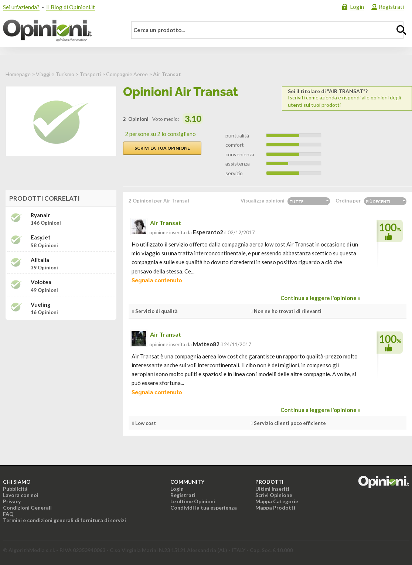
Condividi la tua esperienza (203, 507)
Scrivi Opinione (273, 495)
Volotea (41, 282)
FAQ (8, 514)
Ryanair (40, 215)
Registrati (391, 6)
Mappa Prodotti (275, 507)
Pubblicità (15, 489)
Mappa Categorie (276, 501)
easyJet (41, 237)
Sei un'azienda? (21, 7)
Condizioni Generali (27, 507)
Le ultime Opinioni (192, 501)
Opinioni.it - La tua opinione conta (60, 30)
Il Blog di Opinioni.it (70, 7)
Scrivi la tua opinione (162, 148)
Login (357, 6)
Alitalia (40, 260)
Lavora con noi (20, 495)
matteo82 (206, 344)
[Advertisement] (61, 372)
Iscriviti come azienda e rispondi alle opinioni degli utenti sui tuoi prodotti (347, 98)
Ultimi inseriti (272, 489)
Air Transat (165, 222)
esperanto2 (208, 232)
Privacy (12, 501)
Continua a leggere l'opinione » (320, 298)
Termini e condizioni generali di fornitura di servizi (64, 520)
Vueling (41, 305)
